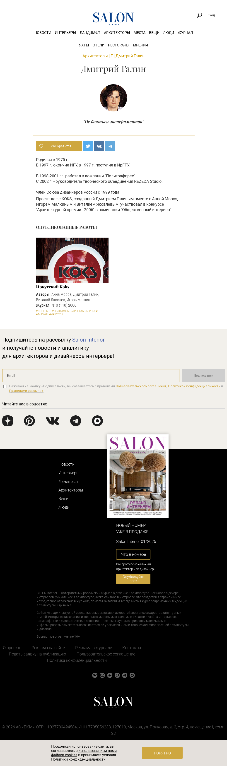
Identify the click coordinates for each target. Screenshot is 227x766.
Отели (98, 45)
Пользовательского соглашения (141, 386)
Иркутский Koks (52, 286)
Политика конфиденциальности (77, 660)
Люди (168, 33)
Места (139, 33)
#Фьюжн (42, 314)
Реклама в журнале (93, 647)
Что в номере (133, 554)
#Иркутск (56, 314)
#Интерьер (43, 311)
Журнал (185, 33)
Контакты (131, 647)
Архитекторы (117, 33)
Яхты (84, 45)
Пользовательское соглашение (106, 654)
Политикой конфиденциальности (194, 386)
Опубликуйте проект (133, 579)
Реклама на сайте (48, 647)
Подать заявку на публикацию (37, 654)
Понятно (162, 753)
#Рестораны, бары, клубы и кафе (75, 311)
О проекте (12, 647)
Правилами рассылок (26, 391)
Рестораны (118, 45)
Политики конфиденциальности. (78, 759)
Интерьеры (65, 33)
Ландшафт (90, 33)
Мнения (140, 45)
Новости (42, 33)
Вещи (154, 33)
